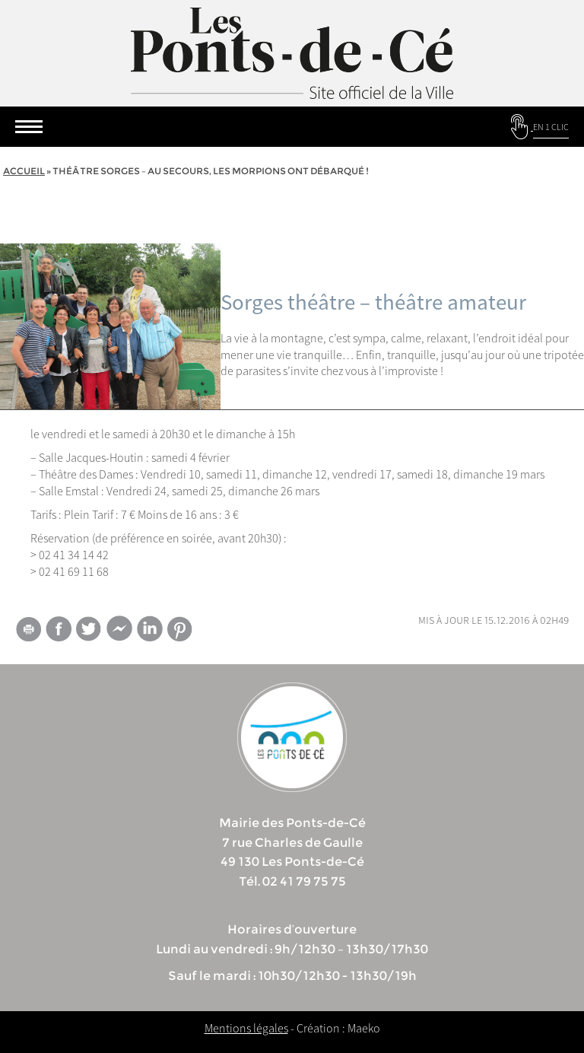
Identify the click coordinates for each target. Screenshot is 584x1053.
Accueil (24, 171)
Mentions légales (246, 1028)
